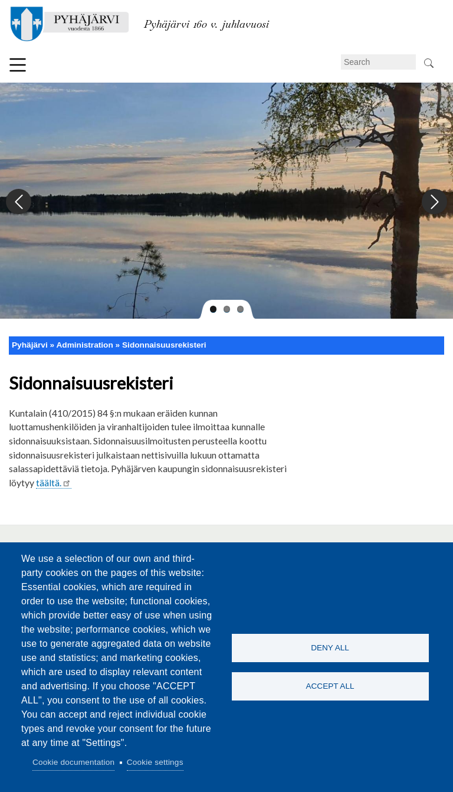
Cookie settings (155, 762)
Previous (19, 202)
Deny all (330, 647)
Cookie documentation (73, 762)
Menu (17, 65)
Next (434, 202)
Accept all (330, 686)
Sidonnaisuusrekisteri (164, 345)
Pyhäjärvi (30, 345)
